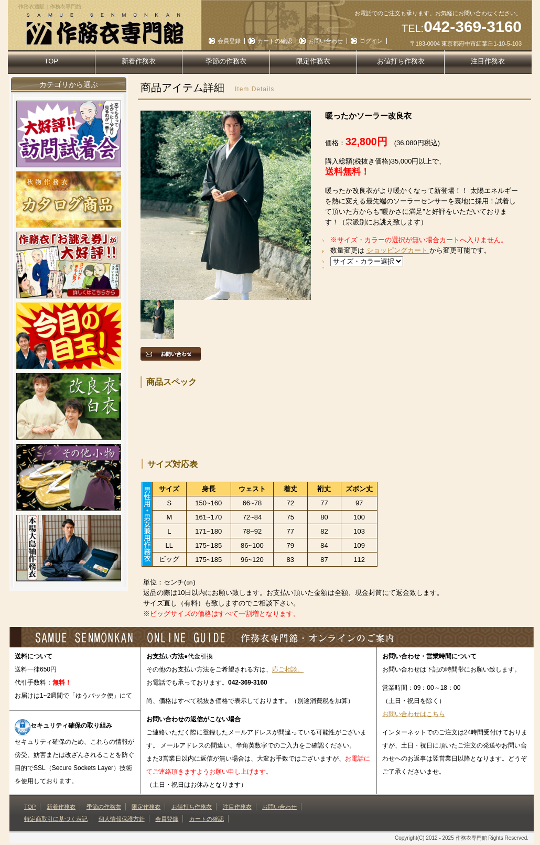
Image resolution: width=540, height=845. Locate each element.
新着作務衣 (139, 61)
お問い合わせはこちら (413, 714)
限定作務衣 (313, 61)
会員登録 (229, 41)
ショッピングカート (398, 250)
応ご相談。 (288, 669)
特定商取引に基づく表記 (56, 819)
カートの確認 (274, 41)
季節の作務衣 (226, 61)
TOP (52, 61)
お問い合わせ (325, 41)
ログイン (371, 41)
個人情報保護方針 (122, 819)
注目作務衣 (488, 61)
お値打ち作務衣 (401, 61)
